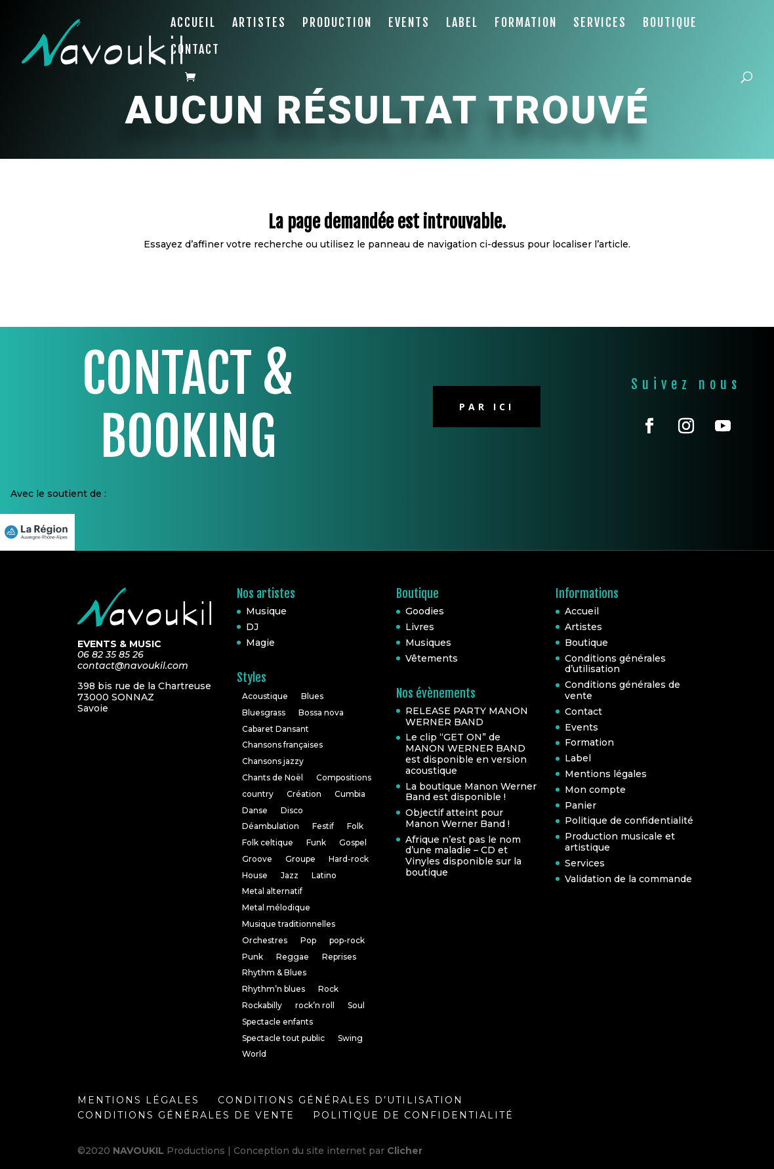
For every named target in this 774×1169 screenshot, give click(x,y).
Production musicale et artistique (620, 841)
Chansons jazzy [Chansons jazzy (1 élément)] (273, 761)
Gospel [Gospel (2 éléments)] (353, 842)
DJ (252, 627)
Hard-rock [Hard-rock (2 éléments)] (349, 859)
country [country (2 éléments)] (258, 794)
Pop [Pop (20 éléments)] (308, 940)
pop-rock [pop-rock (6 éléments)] (347, 940)
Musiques (428, 642)
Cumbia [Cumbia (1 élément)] (350, 794)
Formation (526, 24)
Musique (266, 611)
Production (337, 24)
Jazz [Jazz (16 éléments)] (289, 875)
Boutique (670, 24)
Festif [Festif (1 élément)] (323, 826)
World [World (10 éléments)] (254, 1054)
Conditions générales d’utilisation (615, 663)
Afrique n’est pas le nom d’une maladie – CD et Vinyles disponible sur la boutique (463, 856)
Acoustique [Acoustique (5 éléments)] (265, 696)
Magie (260, 642)
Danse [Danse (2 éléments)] (255, 810)
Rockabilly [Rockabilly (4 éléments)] (262, 1005)
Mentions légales (606, 774)
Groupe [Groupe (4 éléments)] (300, 859)
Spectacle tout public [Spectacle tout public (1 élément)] (283, 1038)
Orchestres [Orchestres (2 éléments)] (264, 940)
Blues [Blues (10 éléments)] (312, 696)
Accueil (193, 24)
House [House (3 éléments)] (255, 875)
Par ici (486, 406)
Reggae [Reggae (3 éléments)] (292, 957)
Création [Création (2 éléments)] (304, 794)
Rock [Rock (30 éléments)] (328, 989)
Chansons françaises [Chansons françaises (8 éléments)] (282, 745)
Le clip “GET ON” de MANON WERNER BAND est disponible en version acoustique (466, 753)
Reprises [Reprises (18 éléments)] (339, 957)
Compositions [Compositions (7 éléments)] (343, 777)
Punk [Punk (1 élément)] (252, 957)
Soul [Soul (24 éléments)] (356, 1005)
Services (599, 24)
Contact (195, 50)
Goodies (424, 611)
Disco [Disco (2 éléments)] (292, 810)
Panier (580, 805)
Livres (419, 627)
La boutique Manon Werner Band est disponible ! (471, 791)
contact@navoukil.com (132, 665)
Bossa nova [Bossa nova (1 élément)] (321, 712)
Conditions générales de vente (622, 690)
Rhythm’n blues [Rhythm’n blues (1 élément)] (273, 989)
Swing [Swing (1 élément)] (350, 1038)
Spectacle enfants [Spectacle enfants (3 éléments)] (277, 1022)
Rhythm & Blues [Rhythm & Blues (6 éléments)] (274, 972)
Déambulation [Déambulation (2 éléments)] (270, 826)
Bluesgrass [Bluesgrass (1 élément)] (263, 712)
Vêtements (431, 658)
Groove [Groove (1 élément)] (257, 859)
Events (409, 24)
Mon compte (595, 790)
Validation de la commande (628, 879)
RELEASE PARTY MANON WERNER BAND (466, 716)
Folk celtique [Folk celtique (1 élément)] (267, 842)
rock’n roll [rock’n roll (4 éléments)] (315, 1005)
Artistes (259, 24)
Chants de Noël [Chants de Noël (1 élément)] (272, 777)
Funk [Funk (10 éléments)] (316, 842)
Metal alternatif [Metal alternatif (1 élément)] (272, 891)
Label (462, 24)
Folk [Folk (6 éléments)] (355, 826)
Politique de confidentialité (629, 820)
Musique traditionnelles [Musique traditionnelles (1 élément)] (288, 924)
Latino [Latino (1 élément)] (324, 875)
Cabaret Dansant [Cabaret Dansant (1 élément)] (275, 729)
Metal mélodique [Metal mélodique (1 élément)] (276, 907)
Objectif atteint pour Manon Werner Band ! (457, 818)
